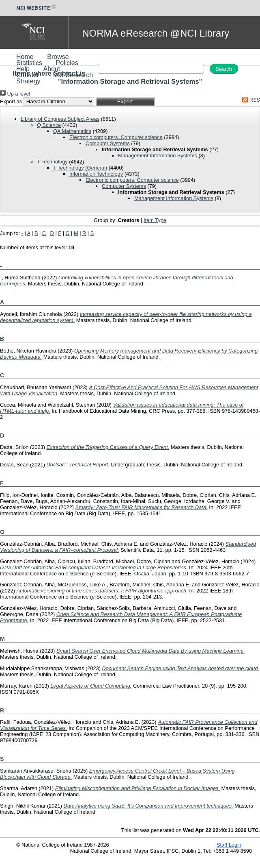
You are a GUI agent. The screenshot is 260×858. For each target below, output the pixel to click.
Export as (11, 101)
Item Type (155, 220)
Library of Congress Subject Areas (60, 119)
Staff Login (229, 845)
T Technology (52, 162)
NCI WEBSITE (36, 8)
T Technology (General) (80, 168)
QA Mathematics (72, 131)
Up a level (15, 94)
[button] (125, 101)
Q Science (49, 125)
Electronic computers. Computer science (116, 137)
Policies (67, 62)
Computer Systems (108, 143)
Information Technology (96, 174)
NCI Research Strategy (54, 78)
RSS (250, 100)
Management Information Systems (157, 155)
